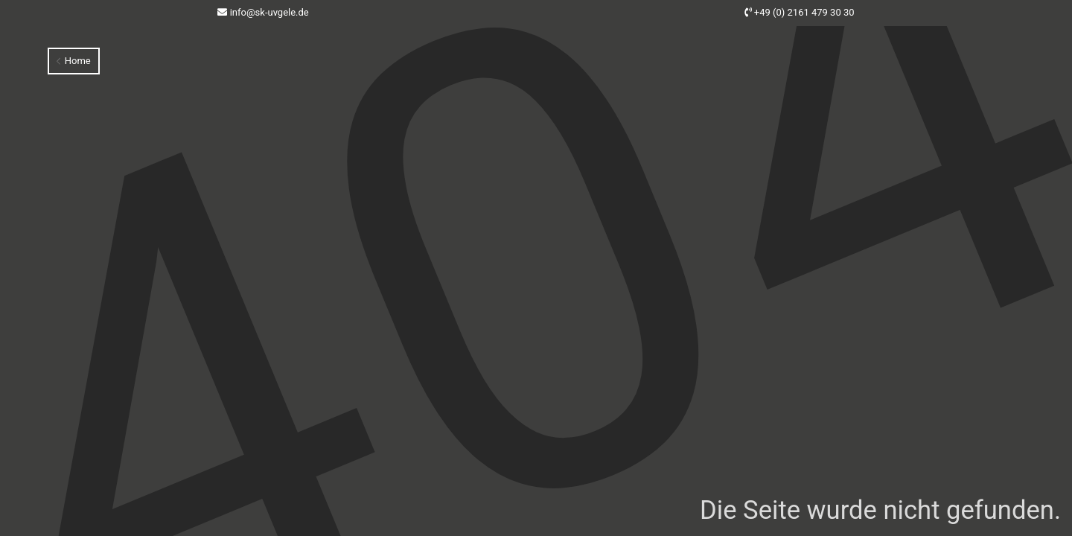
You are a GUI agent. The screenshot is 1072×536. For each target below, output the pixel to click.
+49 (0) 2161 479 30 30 (804, 12)
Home (73, 60)
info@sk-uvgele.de (269, 12)
